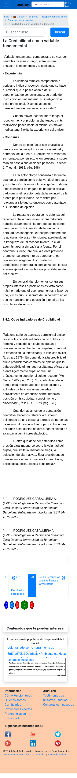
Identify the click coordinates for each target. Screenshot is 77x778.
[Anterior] (18, 585)
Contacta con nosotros (58, 704)
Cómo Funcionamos (18, 695)
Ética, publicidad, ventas (20, 20)
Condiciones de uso (13, 754)
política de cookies (56, 754)
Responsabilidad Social (54, 16)
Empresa (33, 16)
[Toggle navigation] (6, 4)
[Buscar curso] (47, 4)
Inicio (6, 16)
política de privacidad (34, 754)
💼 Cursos (18, 16)
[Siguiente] (52, 585)
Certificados (13, 704)
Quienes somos (15, 700)
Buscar (59, 32)
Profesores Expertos (18, 709)
